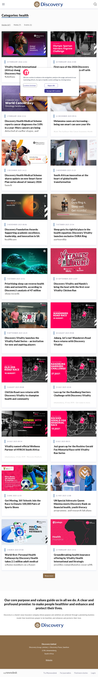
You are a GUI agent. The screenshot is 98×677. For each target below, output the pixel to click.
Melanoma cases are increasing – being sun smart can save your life (72, 123)
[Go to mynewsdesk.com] (10, 673)
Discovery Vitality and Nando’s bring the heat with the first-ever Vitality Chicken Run (72, 287)
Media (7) (17, 25)
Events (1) (28, 25)
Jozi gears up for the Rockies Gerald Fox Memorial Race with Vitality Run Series (73, 449)
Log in (93, 673)
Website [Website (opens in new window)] (49, 660)
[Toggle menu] (3, 4)
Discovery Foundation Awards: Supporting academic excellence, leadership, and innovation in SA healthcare (22, 234)
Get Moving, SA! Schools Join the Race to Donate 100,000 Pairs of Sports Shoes (23, 504)
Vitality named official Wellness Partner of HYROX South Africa (22, 448)
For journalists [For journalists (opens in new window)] (65, 673)
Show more (49, 576)
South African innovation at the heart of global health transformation (71, 178)
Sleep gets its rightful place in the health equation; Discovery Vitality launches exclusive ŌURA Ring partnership (73, 234)
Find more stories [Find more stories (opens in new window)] (81, 673)
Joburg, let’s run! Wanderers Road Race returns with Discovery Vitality (72, 341)
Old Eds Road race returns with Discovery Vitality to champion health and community (22, 395)
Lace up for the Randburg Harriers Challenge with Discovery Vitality (72, 394)
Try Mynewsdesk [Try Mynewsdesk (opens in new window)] (50, 673)
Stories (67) (6, 25)
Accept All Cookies (54, 91)
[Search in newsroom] (95, 4)
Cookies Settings (29, 85)
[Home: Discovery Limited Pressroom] (48, 4)
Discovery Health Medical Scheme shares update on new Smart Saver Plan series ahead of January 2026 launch (23, 180)
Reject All (51, 85)
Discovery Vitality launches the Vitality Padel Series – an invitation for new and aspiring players (24, 341)
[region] (49, 82)
